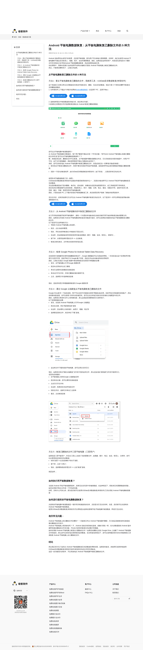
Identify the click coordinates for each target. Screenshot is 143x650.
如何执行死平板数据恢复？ (25, 85)
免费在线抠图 (54, 610)
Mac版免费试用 (80, 96)
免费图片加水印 (54, 614)
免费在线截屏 (54, 625)
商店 (97, 31)
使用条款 (98, 646)
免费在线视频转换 (55, 628)
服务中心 (88, 589)
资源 (119, 31)
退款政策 (106, 646)
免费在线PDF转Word (56, 592)
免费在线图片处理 (55, 600)
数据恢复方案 (27, 37)
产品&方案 (85, 31)
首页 (15, 37)
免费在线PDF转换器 (56, 589)
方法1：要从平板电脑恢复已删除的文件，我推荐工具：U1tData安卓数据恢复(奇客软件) (29, 60)
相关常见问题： (21, 94)
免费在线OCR (54, 632)
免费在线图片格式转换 (57, 603)
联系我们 (116, 592)
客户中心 (108, 31)
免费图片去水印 (54, 617)
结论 (17, 99)
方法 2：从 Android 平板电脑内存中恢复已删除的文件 (28, 66)
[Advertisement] (71, 14)
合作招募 (119, 646)
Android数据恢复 (82, 90)
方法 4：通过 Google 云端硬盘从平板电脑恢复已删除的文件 (29, 76)
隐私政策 (82, 646)
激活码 (113, 646)
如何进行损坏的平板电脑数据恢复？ (29, 90)
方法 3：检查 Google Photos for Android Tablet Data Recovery (28, 71)
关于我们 (116, 589)
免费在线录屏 (54, 621)
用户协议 (127, 646)
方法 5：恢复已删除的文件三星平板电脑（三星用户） (28, 81)
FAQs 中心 (89, 592)
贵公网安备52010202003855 (42, 646)
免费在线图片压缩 (55, 607)
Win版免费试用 (60, 96)
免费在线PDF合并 (55, 596)
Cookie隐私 (90, 646)
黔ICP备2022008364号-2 (61, 646)
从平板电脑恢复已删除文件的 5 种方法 (29, 53)
